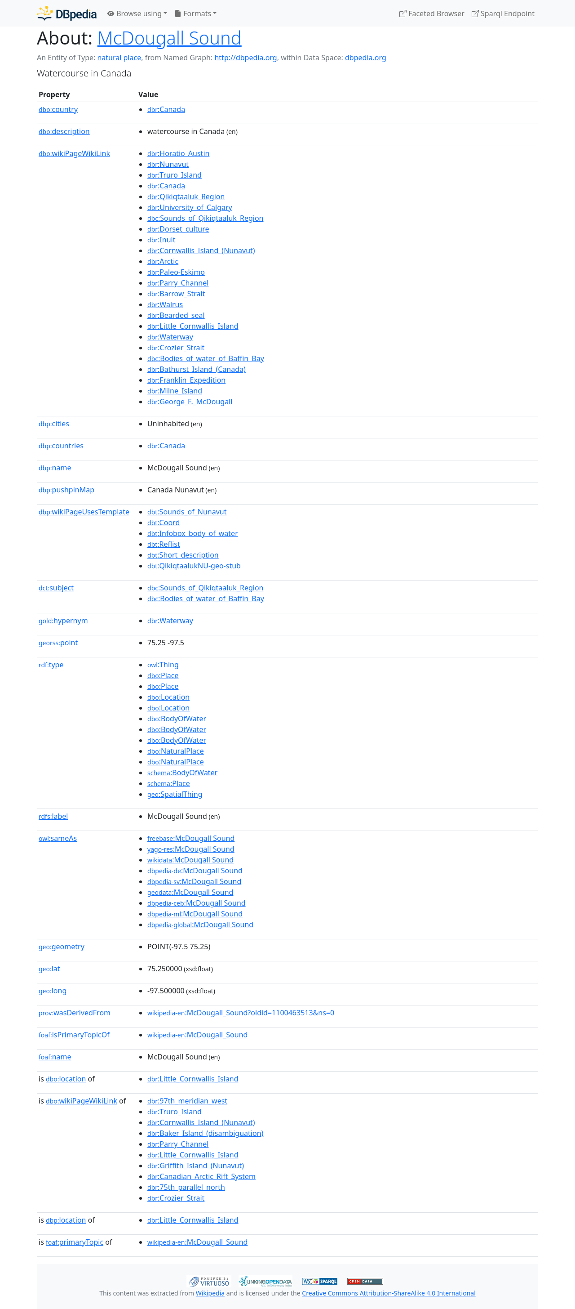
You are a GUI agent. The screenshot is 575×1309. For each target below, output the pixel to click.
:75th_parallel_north (186, 1187)
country (58, 109)
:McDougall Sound (190, 838)
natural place (119, 58)
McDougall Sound (169, 37)
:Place (162, 675)
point (58, 643)
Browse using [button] (134, 13)
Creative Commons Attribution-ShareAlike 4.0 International (388, 1293)
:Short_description (183, 555)
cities (54, 424)
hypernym (63, 620)
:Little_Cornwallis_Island (193, 326)
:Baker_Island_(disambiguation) (205, 1133)
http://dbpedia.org (245, 58)
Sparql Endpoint (503, 13)
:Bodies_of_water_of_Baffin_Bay (205, 358)
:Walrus (165, 304)
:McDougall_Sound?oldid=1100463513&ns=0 (240, 1013)
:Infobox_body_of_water (192, 533)
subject (56, 588)
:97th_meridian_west (187, 1101)
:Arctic (162, 261)
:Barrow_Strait (176, 294)
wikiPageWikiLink (74, 153)
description (64, 131)
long (52, 991)
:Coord (163, 522)
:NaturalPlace (175, 751)
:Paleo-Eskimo (176, 272)
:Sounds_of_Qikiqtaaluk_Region (205, 218)
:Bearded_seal (176, 315)
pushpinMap (66, 490)
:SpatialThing (175, 794)
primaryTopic (74, 1242)
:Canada (166, 109)
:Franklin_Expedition (186, 380)
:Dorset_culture (178, 229)
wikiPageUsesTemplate (84, 512)
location (66, 1079)
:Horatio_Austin (178, 153)
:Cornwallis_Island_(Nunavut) (201, 250)
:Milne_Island (174, 391)
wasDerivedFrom (75, 1013)
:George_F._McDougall (189, 402)
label (53, 816)
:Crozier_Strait (175, 348)
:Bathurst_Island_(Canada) (196, 369)
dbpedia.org (365, 58)
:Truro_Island (174, 175)
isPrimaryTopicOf (74, 1035)
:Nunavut (168, 164)
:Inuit (161, 240)
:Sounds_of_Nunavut (186, 512)
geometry (61, 947)
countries (61, 446)
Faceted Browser (431, 13)
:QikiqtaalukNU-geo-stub (194, 566)
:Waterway (170, 337)
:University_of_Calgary (189, 207)
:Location (168, 697)
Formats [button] (192, 13)
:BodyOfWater (176, 719)
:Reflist (163, 544)
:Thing (163, 665)
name (55, 468)
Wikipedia (210, 1293)
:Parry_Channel (177, 283)
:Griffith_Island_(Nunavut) (195, 1166)
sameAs (58, 838)
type (51, 665)
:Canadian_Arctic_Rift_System (201, 1176)
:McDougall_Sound (197, 1035)
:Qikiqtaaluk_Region (186, 196)
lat (49, 969)
